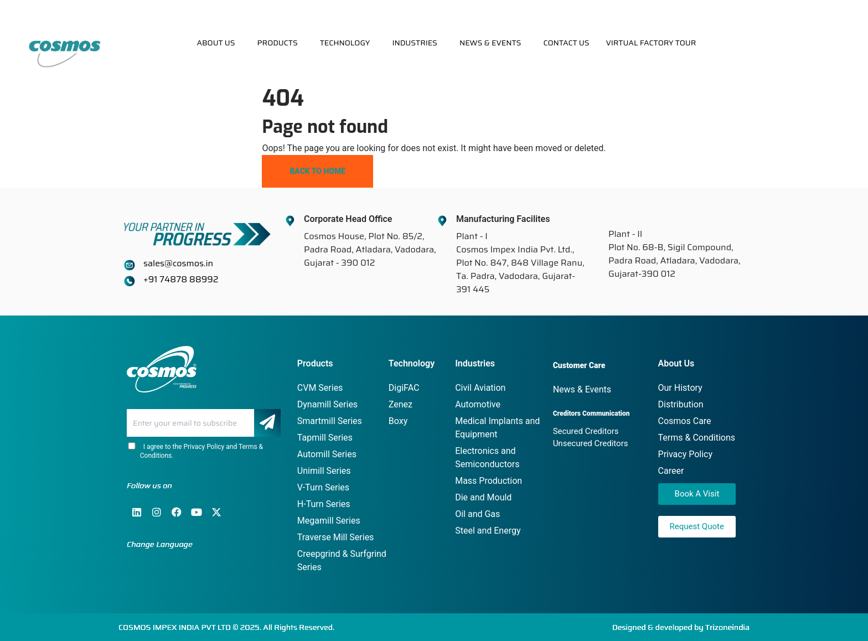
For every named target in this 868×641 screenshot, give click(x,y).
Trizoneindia (727, 627)
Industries (414, 43)
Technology (345, 43)
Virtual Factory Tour (651, 43)
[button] (218, 42)
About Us (216, 43)
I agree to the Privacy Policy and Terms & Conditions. (195, 450)
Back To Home (317, 171)
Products (277, 43)
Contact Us (566, 43)
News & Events (490, 43)
